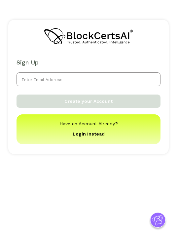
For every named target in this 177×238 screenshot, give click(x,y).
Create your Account (88, 101)
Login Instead (89, 134)
